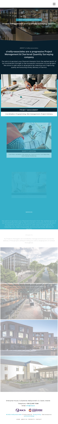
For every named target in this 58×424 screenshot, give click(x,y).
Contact (39, 419)
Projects (31, 419)
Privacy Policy (37, 414)
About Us (24, 419)
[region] (29, 24)
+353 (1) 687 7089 (32, 403)
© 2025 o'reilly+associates (14, 414)
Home (18, 419)
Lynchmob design (29, 416)
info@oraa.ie (30, 405)
